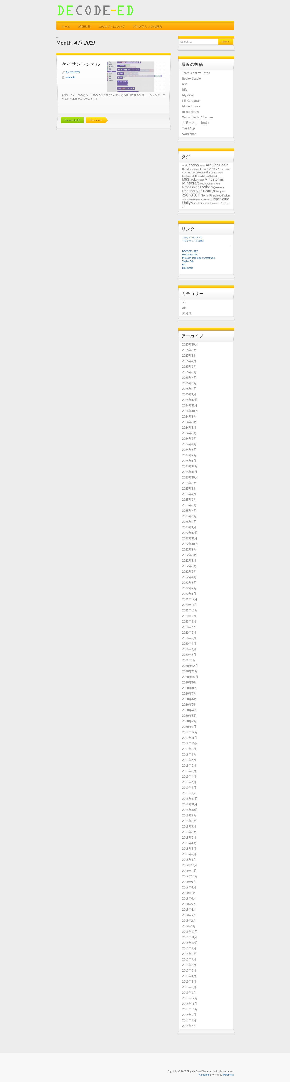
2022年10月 (190, 544)
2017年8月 (189, 887)
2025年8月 (189, 356)
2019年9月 (189, 749)
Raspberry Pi (192, 191)
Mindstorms (214, 179)
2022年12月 (190, 533)
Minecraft (190, 183)
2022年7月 (189, 561)
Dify (184, 90)
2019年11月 (189, 738)
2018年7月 (189, 826)
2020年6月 (189, 699)
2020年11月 (190, 671)
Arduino (212, 165)
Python (206, 187)
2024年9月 (189, 416)
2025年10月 (190, 344)
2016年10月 (190, 943)
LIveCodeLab (211, 176)
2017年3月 (189, 915)
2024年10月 (190, 411)
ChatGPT (214, 169)
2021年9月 (189, 616)
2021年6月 (189, 633)
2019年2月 (189, 788)
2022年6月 (189, 566)
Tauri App (188, 128)
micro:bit (200, 180)
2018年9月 (189, 815)
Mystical (188, 95)
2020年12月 (190, 666)
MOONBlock (209, 184)
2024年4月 (189, 444)
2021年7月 (189, 627)
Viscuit (195, 203)
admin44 (70, 77)
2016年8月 (189, 954)
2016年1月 (189, 993)
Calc (205, 169)
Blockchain (187, 268)
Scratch (191, 195)
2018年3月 (189, 849)
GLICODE (186, 173)
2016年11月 (189, 937)
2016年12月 (190, 932)
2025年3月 (189, 383)
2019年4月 (189, 777)
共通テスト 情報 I (195, 123)
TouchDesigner (193, 199)
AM (184, 308)
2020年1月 (189, 727)
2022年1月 (189, 594)
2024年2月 (189, 455)
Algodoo (192, 165)
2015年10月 (190, 1009)
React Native (191, 112)
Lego (194, 176)
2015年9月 (189, 1015)
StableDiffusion (221, 195)
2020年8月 (189, 688)
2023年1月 (189, 527)
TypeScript (220, 199)
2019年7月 (189, 760)
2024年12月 (190, 400)
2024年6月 (189, 433)
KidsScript (186, 176)
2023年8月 (189, 488)
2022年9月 (189, 549)
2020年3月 (189, 716)
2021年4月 (189, 644)
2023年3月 (189, 516)
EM (184, 264)
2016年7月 (189, 959)
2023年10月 (190, 477)
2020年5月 (189, 705)
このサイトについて (111, 26)
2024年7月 (189, 428)
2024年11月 (189, 405)
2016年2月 (189, 987)
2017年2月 (189, 921)
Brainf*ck (196, 169)
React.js (209, 191)
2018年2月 (189, 854)
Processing (191, 187)
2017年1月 (189, 926)
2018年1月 (189, 860)
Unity (186, 203)
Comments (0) (72, 120)
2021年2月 (189, 655)
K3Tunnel (218, 173)
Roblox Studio (191, 79)
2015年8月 (189, 1020)
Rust (224, 191)
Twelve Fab (187, 261)
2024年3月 (189, 450)
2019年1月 (189, 793)
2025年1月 (189, 394)
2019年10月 (190, 743)
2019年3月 (189, 782)
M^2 (218, 184)
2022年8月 (189, 555)
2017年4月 (189, 910)
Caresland (204, 1074)
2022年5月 (189, 572)
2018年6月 (189, 832)
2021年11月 (189, 605)
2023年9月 (189, 483)
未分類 (187, 313)
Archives (84, 26)
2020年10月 (190, 677)
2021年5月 (189, 638)
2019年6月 (189, 766)
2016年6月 (189, 965)
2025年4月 (189, 378)
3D (184, 302)
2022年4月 (189, 577)
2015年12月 (190, 998)
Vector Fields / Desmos (197, 117)
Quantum (218, 187)
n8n (184, 84)
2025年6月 (189, 367)
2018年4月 (189, 843)
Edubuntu (226, 169)
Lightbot (201, 176)
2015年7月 (189, 1026)
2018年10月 (190, 810)
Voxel (201, 203)
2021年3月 (189, 649)
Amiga (202, 166)
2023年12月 (190, 466)
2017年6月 (189, 898)
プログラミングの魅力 (147, 26)
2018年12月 (190, 799)
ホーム (66, 26)
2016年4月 (189, 976)
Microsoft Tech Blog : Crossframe (198, 258)
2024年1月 (189, 461)
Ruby (218, 191)
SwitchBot (189, 134)
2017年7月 (189, 893)
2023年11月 (189, 472)
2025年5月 (189, 372)
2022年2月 (189, 588)
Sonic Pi (206, 195)
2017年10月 (190, 876)
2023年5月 (189, 505)
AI (183, 165)
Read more (96, 120)
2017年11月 (189, 871)
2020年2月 (189, 721)
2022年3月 (189, 583)
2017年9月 (189, 882)
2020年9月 (189, 682)
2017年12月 (189, 865)
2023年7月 (189, 494)
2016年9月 (189, 948)
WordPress (228, 1074)
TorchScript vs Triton (196, 73)
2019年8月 (189, 754)
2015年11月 (189, 1004)
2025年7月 (189, 361)
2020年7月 (189, 693)
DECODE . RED (190, 251)
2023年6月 (189, 500)
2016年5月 (189, 970)
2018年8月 (189, 821)
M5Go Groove (191, 106)
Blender (186, 169)
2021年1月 (189, 660)
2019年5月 (189, 771)
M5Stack (189, 179)
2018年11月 (189, 804)
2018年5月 (189, 838)
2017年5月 (189, 904)
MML (201, 184)
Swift (184, 199)
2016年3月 (189, 982)
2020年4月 (189, 710)
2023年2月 (189, 522)
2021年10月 (190, 610)
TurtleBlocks (206, 199)
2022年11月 (189, 538)
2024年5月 (189, 439)
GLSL (194, 173)
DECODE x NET (190, 254)
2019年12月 (190, 732)
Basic (223, 165)
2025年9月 (189, 350)
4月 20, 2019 (73, 72)
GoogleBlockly (205, 172)
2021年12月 (189, 599)
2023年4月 (189, 511)
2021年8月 (189, 621)
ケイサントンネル (81, 64)
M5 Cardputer (191, 101)
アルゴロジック (212, 203)
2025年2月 (189, 389)
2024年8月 (189, 422)
